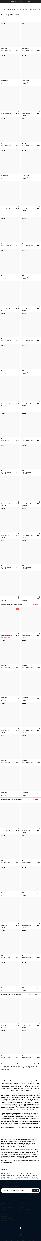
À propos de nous (25, 1203)
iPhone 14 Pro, (34, 1175)
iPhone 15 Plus (12, 1175)
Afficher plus (20, 1075)
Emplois (22, 1207)
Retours (3, 1209)
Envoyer (35, 1190)
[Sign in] (32, 5)
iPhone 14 (28, 1175)
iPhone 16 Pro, (12, 1173)
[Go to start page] (3, 6)
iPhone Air (25, 1172)
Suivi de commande (6, 1203)
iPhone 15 (35, 1173)
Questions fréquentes (7, 1207)
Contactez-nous (5, 1205)
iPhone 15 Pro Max (20, 1175)
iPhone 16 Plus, (19, 1173)
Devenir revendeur (25, 1209)
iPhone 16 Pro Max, (28, 1173)
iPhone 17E (31, 1172)
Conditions (4, 1216)
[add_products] (18, 48)
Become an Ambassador (7, 1220)
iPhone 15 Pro (4, 1175)
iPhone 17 (3, 1172)
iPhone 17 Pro (9, 1172)
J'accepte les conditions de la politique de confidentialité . (20, 1195)
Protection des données (7, 1218)
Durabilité (22, 1205)
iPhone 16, (6, 1173)
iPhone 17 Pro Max (18, 1172)
